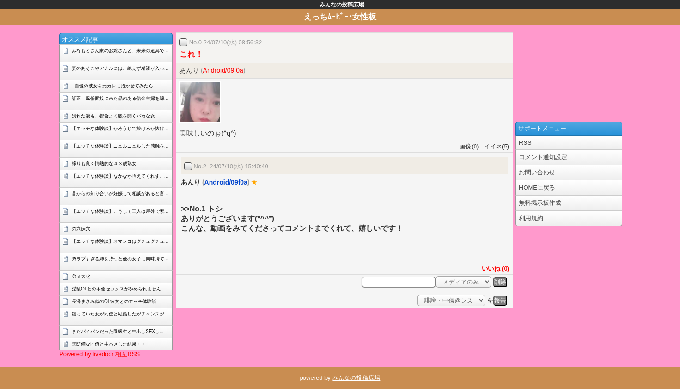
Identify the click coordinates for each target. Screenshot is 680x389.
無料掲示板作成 (540, 202)
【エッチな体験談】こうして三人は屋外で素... (120, 211)
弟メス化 (81, 276)
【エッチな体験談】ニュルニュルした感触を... (120, 145)
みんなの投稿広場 (356, 377)
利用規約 (531, 218)
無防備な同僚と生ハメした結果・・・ (111, 343)
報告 (500, 300)
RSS (525, 142)
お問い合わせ (537, 172)
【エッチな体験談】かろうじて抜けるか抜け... (120, 128)
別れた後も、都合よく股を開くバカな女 (113, 115)
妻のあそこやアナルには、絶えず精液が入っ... (120, 68)
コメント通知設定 (543, 157)
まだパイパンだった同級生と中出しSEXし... (117, 331)
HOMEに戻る (537, 187)
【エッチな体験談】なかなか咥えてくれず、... (120, 176)
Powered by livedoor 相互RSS (99, 354)
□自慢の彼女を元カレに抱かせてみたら (112, 85)
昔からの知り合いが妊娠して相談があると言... (120, 193)
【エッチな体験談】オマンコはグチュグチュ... (120, 241)
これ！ (191, 54)
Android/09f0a (223, 70)
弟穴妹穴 (81, 228)
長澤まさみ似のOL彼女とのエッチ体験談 (114, 301)
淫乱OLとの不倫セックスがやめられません (116, 288)
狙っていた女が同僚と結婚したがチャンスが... (120, 313)
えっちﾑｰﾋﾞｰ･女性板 (340, 16)
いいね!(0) (494, 268)
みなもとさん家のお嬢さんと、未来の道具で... (120, 50)
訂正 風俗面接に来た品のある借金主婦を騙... (120, 98)
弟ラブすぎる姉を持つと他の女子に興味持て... (120, 258)
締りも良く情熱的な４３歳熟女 (104, 163)
